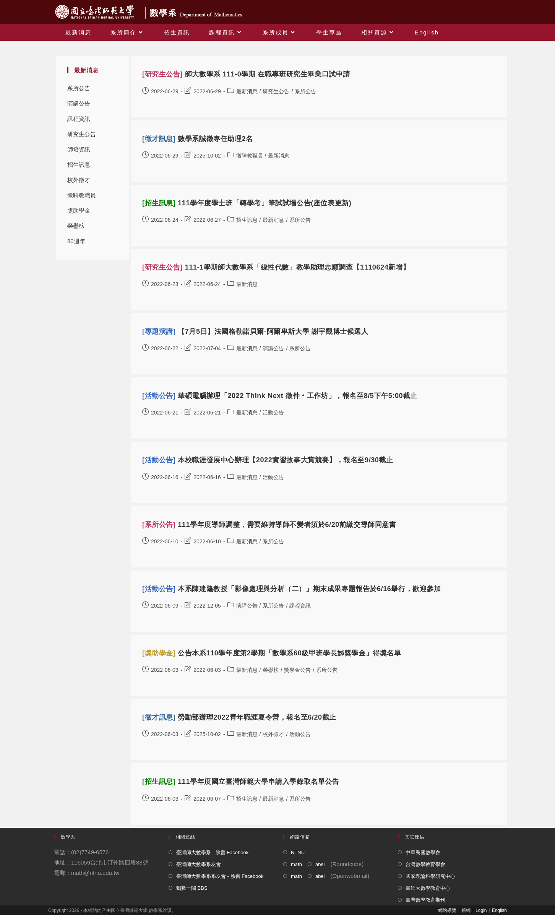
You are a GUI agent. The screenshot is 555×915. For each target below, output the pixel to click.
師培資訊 (78, 149)
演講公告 (78, 103)
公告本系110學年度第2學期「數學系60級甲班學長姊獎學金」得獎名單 (271, 653)
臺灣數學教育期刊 (425, 900)
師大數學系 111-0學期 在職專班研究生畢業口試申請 (246, 74)
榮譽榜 (75, 226)
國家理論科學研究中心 (430, 876)
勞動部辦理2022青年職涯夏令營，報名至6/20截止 (239, 717)
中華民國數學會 (423, 852)
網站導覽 (447, 910)
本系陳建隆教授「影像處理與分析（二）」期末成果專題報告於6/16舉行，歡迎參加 (291, 589)
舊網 (466, 910)
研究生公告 (81, 134)
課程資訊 (78, 118)
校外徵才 (78, 180)
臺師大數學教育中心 (428, 888)
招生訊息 (78, 164)
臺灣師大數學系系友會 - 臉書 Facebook (219, 876)
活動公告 (273, 413)
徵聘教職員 (81, 195)
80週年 (76, 241)
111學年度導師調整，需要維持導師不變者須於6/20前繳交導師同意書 (269, 524)
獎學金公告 (297, 670)
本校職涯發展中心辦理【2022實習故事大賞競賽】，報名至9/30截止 (267, 460)
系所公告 (78, 88)
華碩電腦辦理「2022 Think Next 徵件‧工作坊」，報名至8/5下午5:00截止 (279, 396)
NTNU (298, 852)
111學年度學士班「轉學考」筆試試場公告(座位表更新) (246, 203)
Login (481, 910)
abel (320, 864)
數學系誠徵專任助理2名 (197, 139)
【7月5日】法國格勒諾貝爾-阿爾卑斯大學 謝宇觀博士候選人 (255, 331)
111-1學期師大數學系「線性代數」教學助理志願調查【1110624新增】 (276, 267)
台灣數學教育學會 (425, 864)
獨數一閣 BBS (192, 888)
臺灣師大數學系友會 (198, 864)
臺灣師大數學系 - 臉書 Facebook (212, 852)
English (499, 910)
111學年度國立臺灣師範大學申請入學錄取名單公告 (240, 781)
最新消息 (247, 91)
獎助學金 (78, 210)
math (296, 864)
